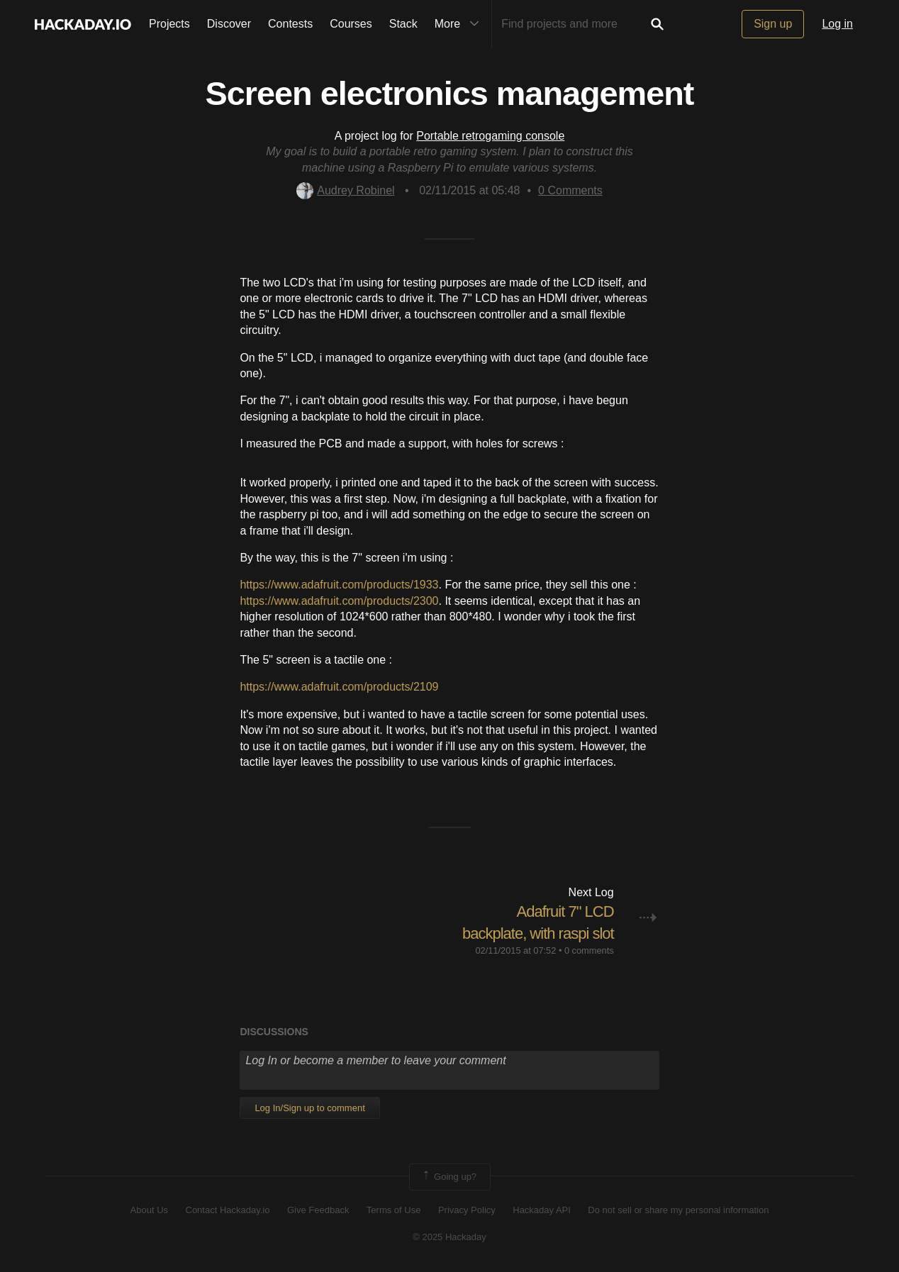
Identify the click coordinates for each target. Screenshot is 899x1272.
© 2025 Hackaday (449, 1237)
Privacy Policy (467, 1210)
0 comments (589, 950)
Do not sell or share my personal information (678, 1210)
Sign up (773, 24)
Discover (229, 24)
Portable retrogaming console (490, 136)
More (460, 24)
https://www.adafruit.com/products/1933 (339, 585)
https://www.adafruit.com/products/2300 (339, 601)
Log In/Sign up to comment (309, 1108)
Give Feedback (318, 1210)
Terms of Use (394, 1210)
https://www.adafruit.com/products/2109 (339, 687)
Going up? (448, 1177)
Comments (570, 190)
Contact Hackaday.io (228, 1210)
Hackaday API (542, 1210)
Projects (169, 24)
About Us (149, 1210)
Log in (837, 24)
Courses (351, 24)
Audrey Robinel (345, 190)
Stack (403, 24)
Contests (290, 24)
